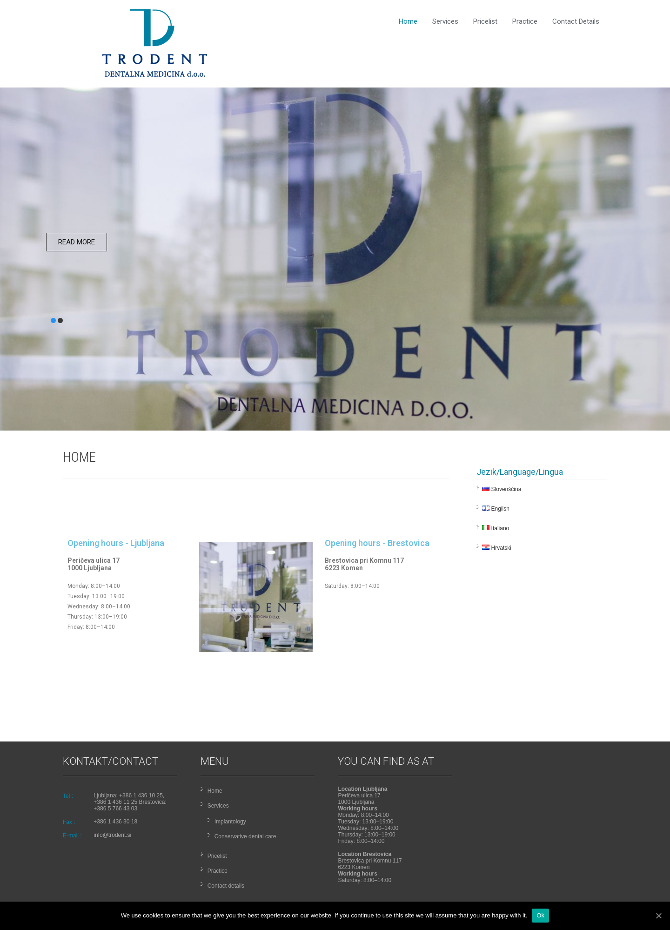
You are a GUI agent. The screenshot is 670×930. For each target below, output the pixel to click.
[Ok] (658, 915)
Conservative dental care (245, 836)
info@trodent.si (112, 835)
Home (408, 21)
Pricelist (485, 21)
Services (445, 21)
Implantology (230, 821)
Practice (524, 21)
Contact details (575, 21)
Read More (76, 242)
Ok (540, 915)
